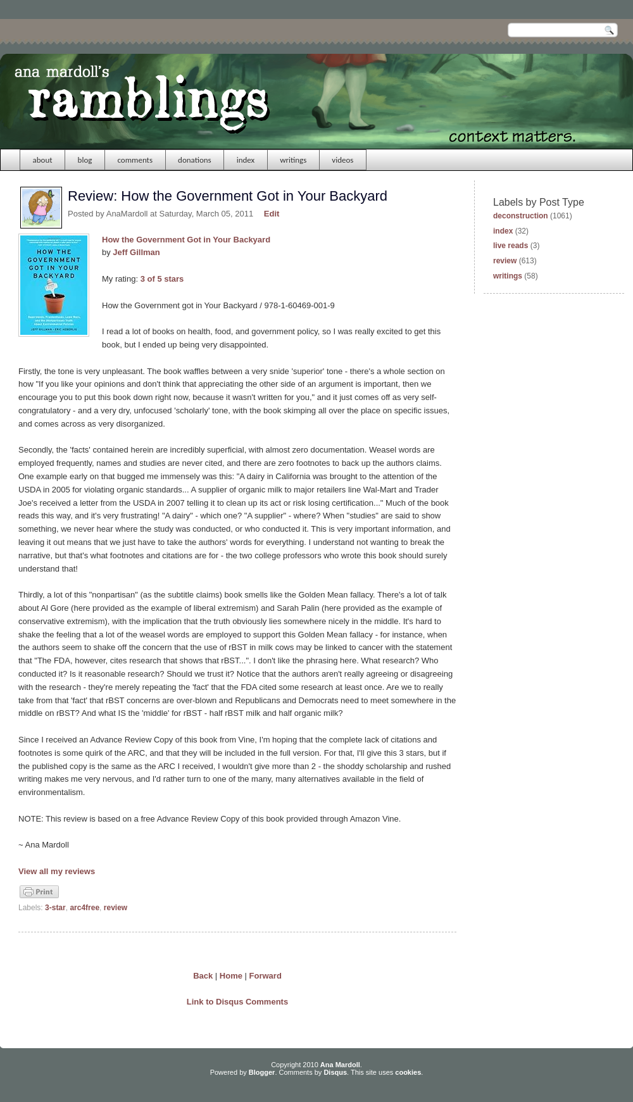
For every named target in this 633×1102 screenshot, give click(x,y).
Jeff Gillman (136, 252)
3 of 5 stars (162, 279)
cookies (408, 1072)
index (246, 160)
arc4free (84, 907)
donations (194, 160)
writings (293, 160)
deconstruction (520, 215)
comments (135, 160)
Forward (265, 975)
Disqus (335, 1072)
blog (85, 160)
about (43, 160)
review (115, 907)
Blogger (262, 1072)
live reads (510, 245)
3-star (55, 907)
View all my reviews (56, 871)
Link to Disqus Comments (237, 1001)
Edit (272, 213)
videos (342, 160)
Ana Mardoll (340, 1064)
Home (231, 975)
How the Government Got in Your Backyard (186, 239)
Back (203, 975)
